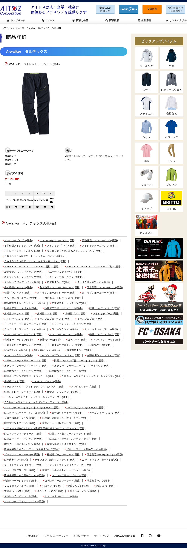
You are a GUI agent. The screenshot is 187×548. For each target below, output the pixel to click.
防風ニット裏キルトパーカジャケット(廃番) (73, 438)
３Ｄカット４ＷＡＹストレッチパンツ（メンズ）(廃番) (34, 386)
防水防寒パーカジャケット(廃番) (105, 454)
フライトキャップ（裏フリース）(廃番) (70, 465)
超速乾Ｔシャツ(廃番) (58, 282)
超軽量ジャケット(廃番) (17, 313)
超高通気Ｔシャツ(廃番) (80, 350)
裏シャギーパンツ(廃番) (50, 491)
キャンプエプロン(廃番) (90, 318)
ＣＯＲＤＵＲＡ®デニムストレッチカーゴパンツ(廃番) (34, 256)
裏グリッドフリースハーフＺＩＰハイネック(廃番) (81, 365)
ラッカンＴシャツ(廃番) (65, 329)
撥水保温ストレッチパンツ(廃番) (62, 297)
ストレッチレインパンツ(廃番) (66, 334)
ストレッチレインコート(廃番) (21, 496)
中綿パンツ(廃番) (51, 485)
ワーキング (146, 57)
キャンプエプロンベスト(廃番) (53, 318)
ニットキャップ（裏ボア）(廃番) (100, 459)
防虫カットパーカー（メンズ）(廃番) (24, 412)
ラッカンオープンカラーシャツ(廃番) (24, 329)
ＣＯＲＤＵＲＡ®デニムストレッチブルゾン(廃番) (74, 250)
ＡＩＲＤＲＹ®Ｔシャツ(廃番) (93, 282)
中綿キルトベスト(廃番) (17, 491)
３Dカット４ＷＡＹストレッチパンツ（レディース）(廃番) (36, 402)
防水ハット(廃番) (77, 339)
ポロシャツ (171, 129)
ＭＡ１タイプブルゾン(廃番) (19, 485)
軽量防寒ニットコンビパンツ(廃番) (23, 371)
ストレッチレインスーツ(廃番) (101, 329)
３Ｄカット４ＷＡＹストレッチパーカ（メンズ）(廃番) (92, 376)
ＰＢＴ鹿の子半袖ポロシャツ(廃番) (23, 344)
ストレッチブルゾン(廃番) (18, 240)
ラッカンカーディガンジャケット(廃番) (25, 324)
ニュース (48, 20)
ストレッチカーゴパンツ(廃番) (98, 245)
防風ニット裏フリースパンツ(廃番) (23, 438)
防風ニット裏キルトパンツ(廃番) (22, 444)
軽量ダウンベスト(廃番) (17, 292)
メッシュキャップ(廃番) (84, 386)
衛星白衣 (171, 105)
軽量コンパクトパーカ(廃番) (104, 308)
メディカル (146, 105)
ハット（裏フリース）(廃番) (19, 470)
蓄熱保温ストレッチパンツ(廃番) (100, 240)
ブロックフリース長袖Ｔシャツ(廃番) (86, 449)
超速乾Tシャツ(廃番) (15, 350)
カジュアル (146, 224)
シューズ (146, 176)
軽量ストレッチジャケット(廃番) (22, 391)
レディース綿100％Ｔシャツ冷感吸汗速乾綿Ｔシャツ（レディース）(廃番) (44, 428)
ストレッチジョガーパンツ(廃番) (57, 240)
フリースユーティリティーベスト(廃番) (25, 360)
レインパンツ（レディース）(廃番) (85, 407)
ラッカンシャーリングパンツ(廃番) (73, 324)
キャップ (146, 200)
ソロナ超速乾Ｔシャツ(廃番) (19, 418)
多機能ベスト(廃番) (14, 381)
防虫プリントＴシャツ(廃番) (19, 423)
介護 (146, 153)
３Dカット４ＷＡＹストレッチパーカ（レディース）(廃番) (36, 397)
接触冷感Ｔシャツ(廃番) (47, 350)
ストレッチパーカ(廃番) (106, 313)
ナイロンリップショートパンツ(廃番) (60, 355)
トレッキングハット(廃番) (107, 339)
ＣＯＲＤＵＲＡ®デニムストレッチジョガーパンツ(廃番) (35, 261)
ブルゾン (171, 176)
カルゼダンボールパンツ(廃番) (21, 297)
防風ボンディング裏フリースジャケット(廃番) (79, 360)
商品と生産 (80, 20)
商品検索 (112, 20)
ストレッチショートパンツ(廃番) (22, 250)
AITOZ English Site (124, 535)
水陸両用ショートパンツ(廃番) (103, 355)
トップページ (16, 20)
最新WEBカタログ (105, 9)
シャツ (146, 129)
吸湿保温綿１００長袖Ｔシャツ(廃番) (67, 444)
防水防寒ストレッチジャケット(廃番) (60, 287)
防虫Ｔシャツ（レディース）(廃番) (23, 433)
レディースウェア (171, 81)
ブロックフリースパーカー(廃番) (22, 454)
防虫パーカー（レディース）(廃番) (61, 423)
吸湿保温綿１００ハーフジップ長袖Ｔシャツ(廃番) (31, 449)
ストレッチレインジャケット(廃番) (23, 334)
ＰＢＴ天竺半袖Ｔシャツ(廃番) (66, 344)
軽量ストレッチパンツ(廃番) (62, 391)
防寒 (171, 57)
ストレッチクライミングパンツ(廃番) (24, 501)
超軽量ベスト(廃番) (47, 313)
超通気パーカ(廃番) (50, 339)
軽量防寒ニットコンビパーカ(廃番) (68, 371)
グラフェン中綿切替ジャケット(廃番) (55, 459)
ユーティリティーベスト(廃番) (66, 271)
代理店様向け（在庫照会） (175, 9)
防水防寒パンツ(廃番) (16, 459)
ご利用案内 (32, 535)
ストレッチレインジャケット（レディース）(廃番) (31, 407)
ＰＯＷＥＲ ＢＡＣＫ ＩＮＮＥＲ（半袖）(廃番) (94, 266)
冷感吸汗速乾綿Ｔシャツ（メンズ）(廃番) (65, 418)
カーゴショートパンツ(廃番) (67, 412)
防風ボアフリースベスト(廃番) (21, 308)
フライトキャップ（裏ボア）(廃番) (23, 465)
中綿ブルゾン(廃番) (78, 485)
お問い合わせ (81, 535)
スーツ (146, 81)
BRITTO (171, 200)
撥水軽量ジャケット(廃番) (18, 287)
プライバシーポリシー (56, 535)
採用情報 (152, 9)
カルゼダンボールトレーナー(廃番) (56, 292)
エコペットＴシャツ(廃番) (18, 355)
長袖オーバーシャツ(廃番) (18, 339)
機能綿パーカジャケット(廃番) (63, 454)
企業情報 (144, 20)
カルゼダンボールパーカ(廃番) (98, 292)
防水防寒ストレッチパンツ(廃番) (105, 287)
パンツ (171, 153)
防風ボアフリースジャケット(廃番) (64, 308)
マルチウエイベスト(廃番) (46, 381)
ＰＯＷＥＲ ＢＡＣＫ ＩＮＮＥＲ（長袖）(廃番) (31, 266)
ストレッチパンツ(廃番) (17, 318)
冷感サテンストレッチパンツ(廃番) (23, 271)
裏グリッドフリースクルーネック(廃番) (25, 365)
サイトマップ (101, 535)
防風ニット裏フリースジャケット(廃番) (70, 433)
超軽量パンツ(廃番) (75, 313)
